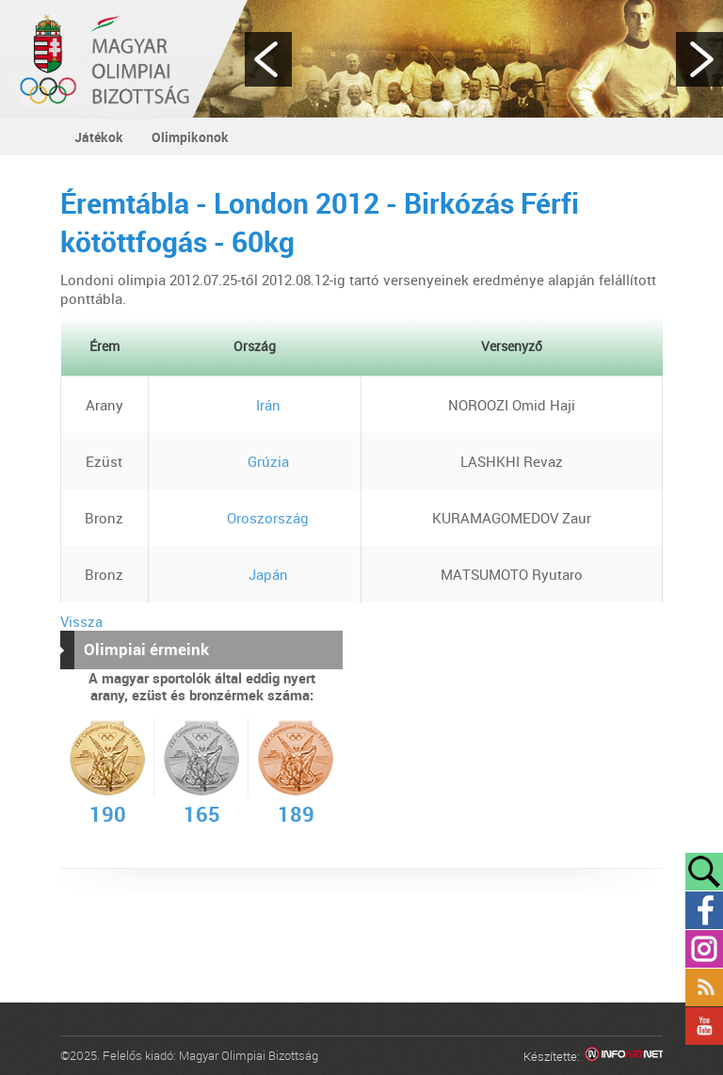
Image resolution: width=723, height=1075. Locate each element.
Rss (704, 987)
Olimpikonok (190, 137)
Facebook (704, 910)
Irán (255, 404)
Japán (254, 574)
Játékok (98, 137)
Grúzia (254, 461)
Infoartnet (624, 1057)
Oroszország (254, 517)
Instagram (704, 949)
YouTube (704, 1026)
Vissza (81, 621)
